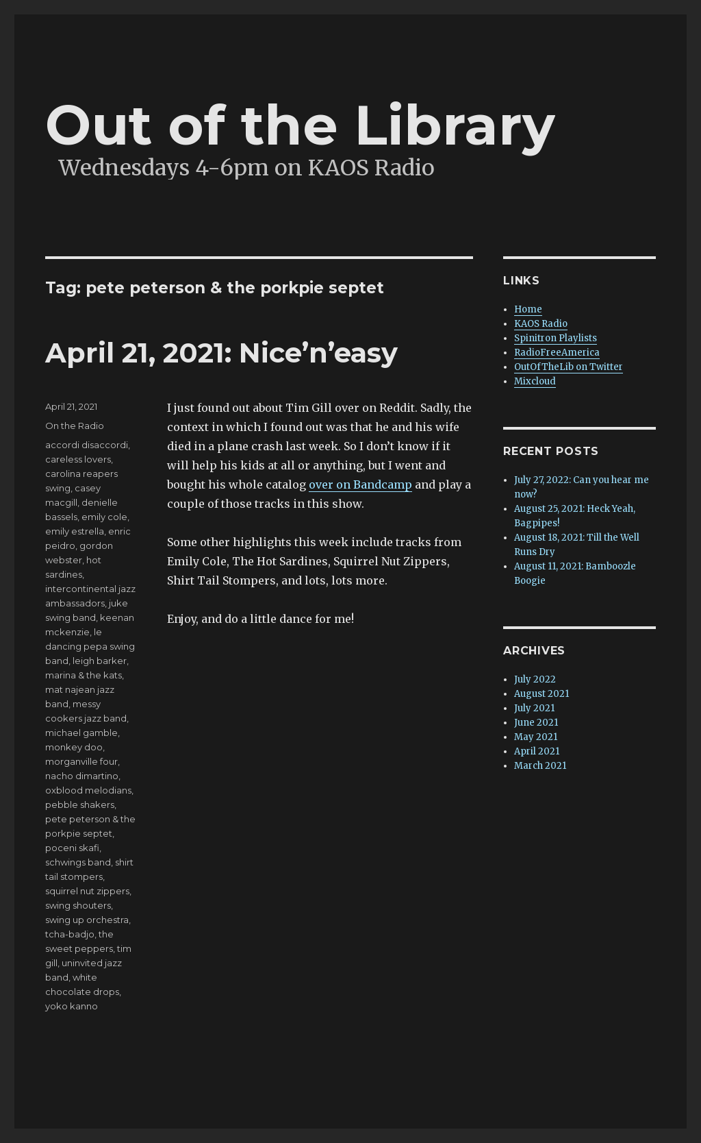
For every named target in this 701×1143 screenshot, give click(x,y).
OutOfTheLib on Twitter (568, 367)
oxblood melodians (88, 790)
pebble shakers (79, 804)
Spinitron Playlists (555, 338)
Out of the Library (300, 125)
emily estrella (74, 531)
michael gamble (81, 732)
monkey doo (74, 746)
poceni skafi (72, 847)
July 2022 (535, 679)
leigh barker (100, 660)
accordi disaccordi (86, 444)
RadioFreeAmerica (557, 352)
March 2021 (540, 766)
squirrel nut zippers (87, 890)
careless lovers (78, 459)
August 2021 (541, 694)
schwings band (78, 862)
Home (528, 309)
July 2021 (534, 708)
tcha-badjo (69, 934)
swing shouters (78, 905)
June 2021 (536, 722)
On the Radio (74, 425)
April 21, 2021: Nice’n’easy (221, 352)
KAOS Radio (541, 324)
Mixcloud (535, 381)
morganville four (81, 761)
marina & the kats (83, 674)
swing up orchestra (87, 919)
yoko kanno (71, 1005)
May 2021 (535, 737)
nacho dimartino (81, 775)
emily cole (104, 516)
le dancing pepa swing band (90, 646)
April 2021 (536, 751)
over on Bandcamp (360, 484)
